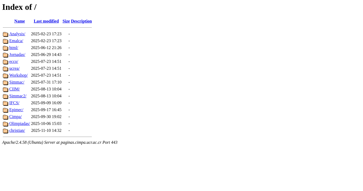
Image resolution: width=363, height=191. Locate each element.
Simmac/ (16, 82)
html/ (13, 47)
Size (66, 21)
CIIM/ (14, 89)
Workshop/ (18, 75)
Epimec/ (16, 109)
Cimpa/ (15, 116)
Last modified (46, 21)
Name (19, 21)
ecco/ (13, 61)
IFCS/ (14, 103)
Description (81, 21)
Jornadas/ (17, 54)
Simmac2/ (17, 96)
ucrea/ (14, 68)
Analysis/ (17, 34)
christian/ (17, 130)
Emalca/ (16, 40)
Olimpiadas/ (19, 123)
